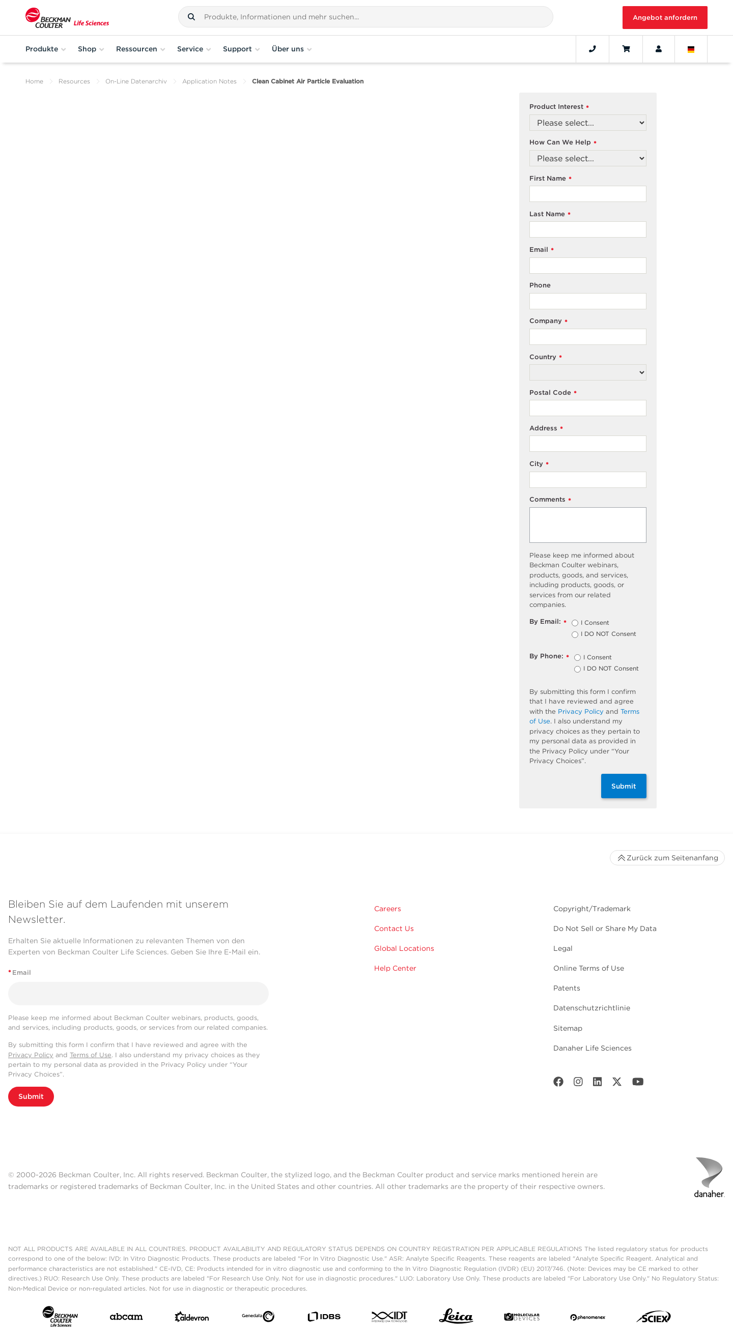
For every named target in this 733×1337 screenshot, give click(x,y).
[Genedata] (258, 1318)
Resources (74, 81)
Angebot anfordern (665, 17)
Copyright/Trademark (592, 909)
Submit (623, 786)
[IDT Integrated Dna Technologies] (390, 1319)
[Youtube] (638, 1084)
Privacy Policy (581, 711)
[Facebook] (558, 1084)
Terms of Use (90, 1055)
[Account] (658, 49)
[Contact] (592, 49)
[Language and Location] (691, 49)
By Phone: (549, 656)
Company (548, 321)
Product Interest (559, 107)
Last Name (550, 214)
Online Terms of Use (588, 968)
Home (34, 81)
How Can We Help (563, 142)
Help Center (395, 968)
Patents (566, 988)
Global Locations (404, 948)
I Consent (595, 623)
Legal (563, 948)
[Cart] (625, 49)
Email (541, 250)
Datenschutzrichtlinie (591, 1008)
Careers (387, 909)
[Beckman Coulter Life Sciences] (67, 17)
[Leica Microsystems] (456, 1318)
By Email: (548, 622)
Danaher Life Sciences (592, 1048)
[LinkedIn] (597, 1084)
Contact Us (394, 928)
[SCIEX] (653, 1319)
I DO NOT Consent (608, 634)
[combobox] (366, 17)
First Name (550, 179)
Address (546, 428)
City (539, 464)
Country (545, 357)
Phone (540, 285)
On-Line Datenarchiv (136, 81)
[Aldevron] (192, 1319)
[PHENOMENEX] (588, 1318)
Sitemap (567, 1028)
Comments (550, 500)
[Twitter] (617, 1084)
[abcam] (126, 1318)
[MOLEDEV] (521, 1319)
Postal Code (553, 393)
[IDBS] (323, 1319)
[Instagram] (578, 1084)
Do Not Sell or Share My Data (605, 928)
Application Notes (209, 81)
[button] (191, 17)
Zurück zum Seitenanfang (667, 858)
